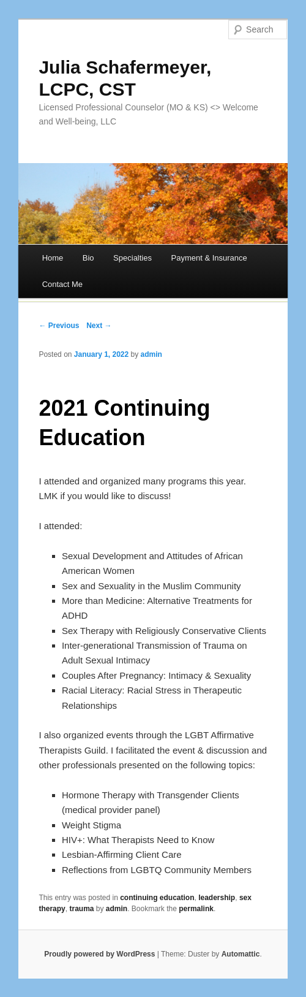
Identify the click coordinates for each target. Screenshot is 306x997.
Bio (88, 257)
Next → (98, 325)
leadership (216, 897)
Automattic (241, 954)
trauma (81, 908)
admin (151, 354)
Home (53, 257)
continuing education (157, 897)
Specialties (132, 257)
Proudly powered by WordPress (99, 954)
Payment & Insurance (209, 257)
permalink (196, 908)
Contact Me (62, 284)
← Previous (59, 325)
